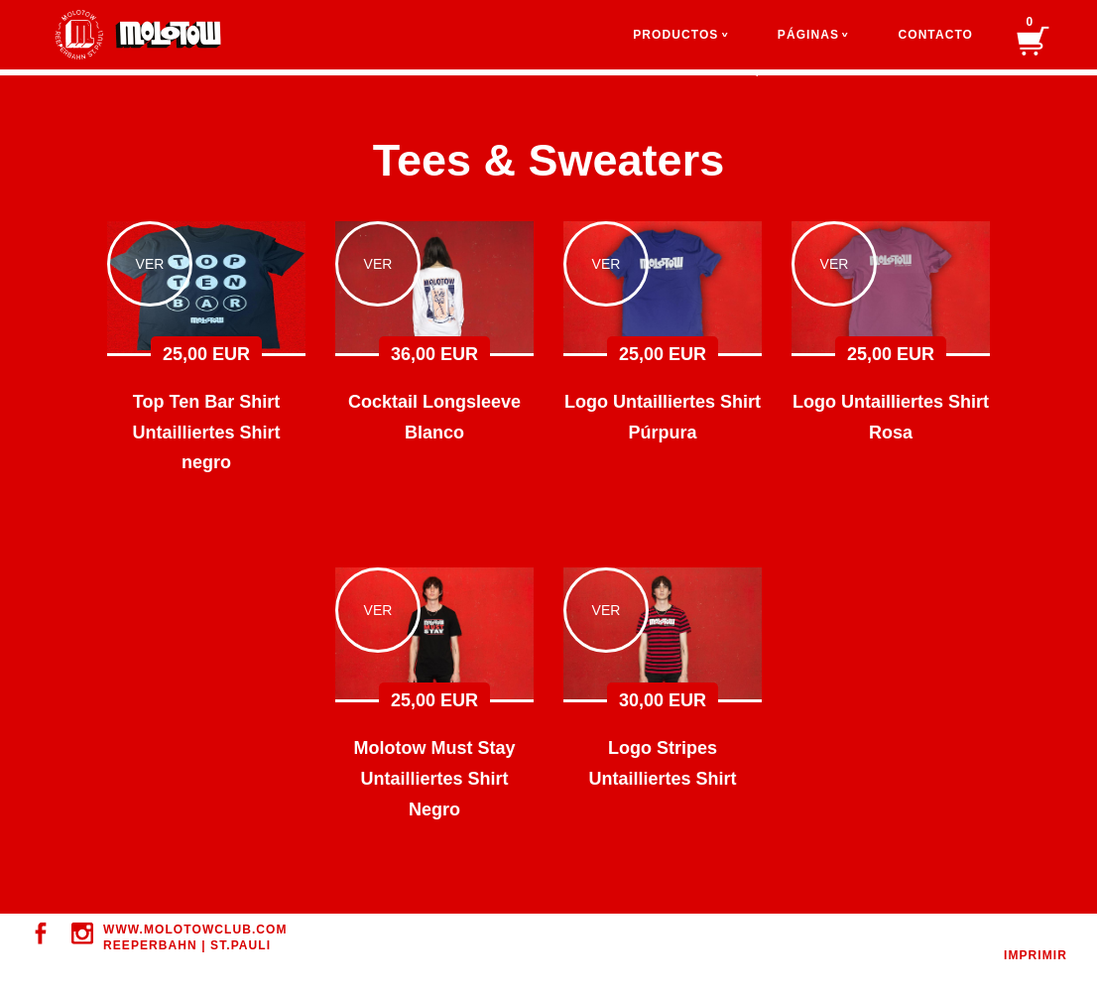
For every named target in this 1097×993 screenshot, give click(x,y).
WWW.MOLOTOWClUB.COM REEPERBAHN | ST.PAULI (195, 937)
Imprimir (1035, 955)
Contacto (935, 35)
